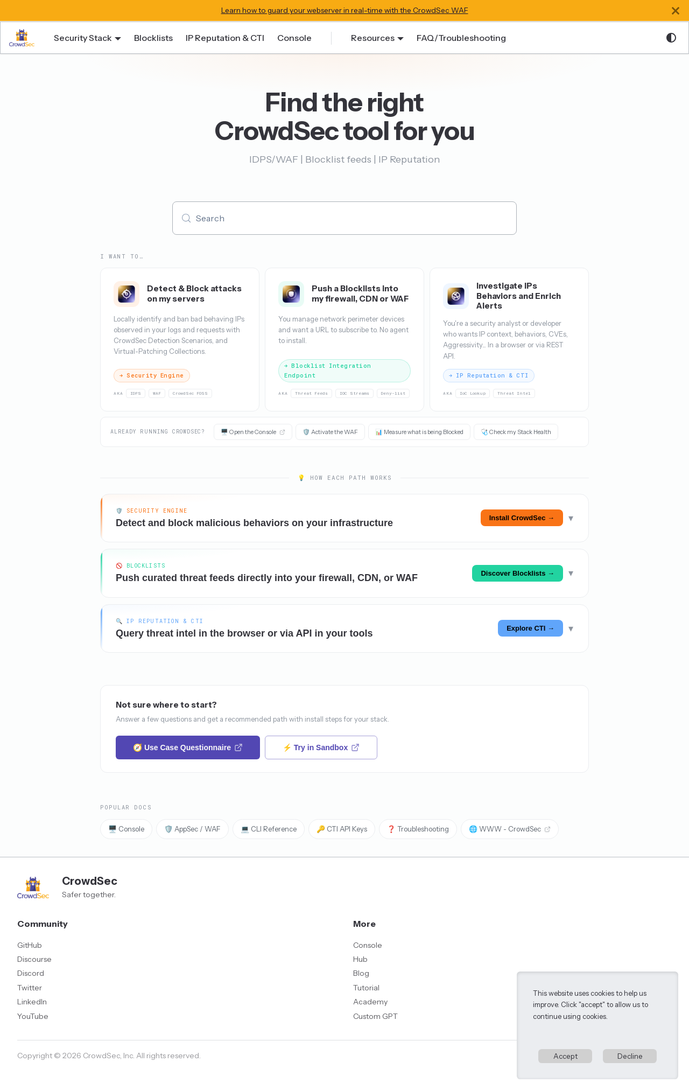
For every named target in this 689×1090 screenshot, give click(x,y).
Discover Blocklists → (517, 573)
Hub (360, 959)
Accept (565, 1056)
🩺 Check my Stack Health (516, 432)
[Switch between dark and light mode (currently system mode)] (671, 37)
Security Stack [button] (83, 37)
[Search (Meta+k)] (344, 218)
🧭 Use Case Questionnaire (188, 747)
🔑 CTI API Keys (342, 829)
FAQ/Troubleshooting (461, 37)
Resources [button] (373, 37)
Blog (361, 973)
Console (294, 37)
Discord (30, 973)
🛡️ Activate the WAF (330, 432)
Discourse (34, 959)
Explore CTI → (530, 628)
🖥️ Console (126, 829)
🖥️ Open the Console (253, 432)
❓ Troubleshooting (418, 829)
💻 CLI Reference (269, 829)
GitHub (29, 945)
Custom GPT (375, 1016)
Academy (370, 1002)
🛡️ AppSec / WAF (192, 829)
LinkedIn (32, 1002)
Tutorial (366, 988)
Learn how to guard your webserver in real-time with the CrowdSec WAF (344, 10)
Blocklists (153, 37)
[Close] (675, 10)
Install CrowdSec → (521, 518)
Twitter (29, 988)
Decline (630, 1056)
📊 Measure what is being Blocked (419, 432)
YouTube (32, 1016)
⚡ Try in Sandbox (321, 747)
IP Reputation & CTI (225, 37)
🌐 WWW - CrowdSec (510, 829)
